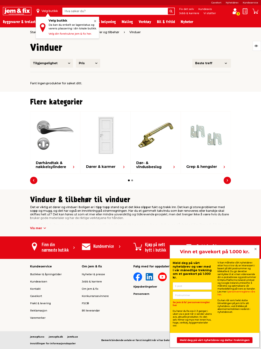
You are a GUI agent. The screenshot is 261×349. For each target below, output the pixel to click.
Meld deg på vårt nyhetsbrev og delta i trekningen (215, 340)
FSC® (85, 303)
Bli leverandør (91, 310)
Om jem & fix (90, 288)
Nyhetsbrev (232, 2)
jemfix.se (72, 337)
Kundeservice (250, 2)
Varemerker (37, 317)
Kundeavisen (38, 281)
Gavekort (216, 2)
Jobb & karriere (189, 13)
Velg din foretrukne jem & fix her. (70, 33)
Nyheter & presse (93, 274)
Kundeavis (205, 9)
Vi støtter (210, 13)
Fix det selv (186, 9)
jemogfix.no (37, 337)
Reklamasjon (38, 310)
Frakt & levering (40, 303)
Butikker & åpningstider (46, 274)
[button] (129, 180)
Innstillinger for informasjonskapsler (53, 343)
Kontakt (35, 288)
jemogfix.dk (56, 337)
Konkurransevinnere (95, 296)
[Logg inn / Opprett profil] (235, 11)
